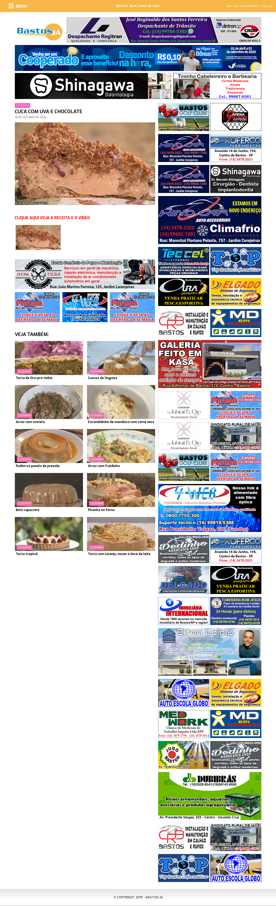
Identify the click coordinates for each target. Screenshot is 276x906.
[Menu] (18, 6)
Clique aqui (267, 6)
